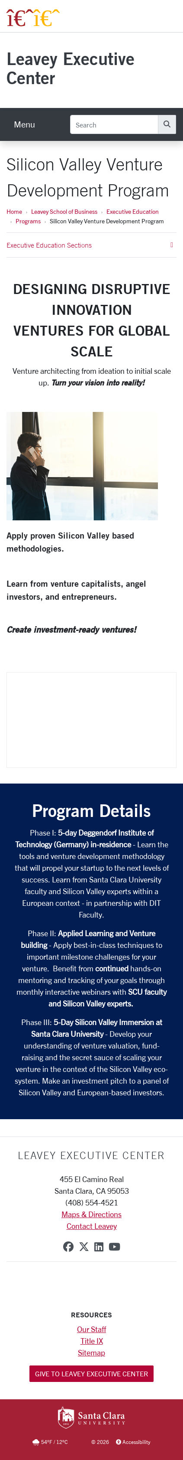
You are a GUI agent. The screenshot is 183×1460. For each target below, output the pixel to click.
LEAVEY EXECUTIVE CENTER (91, 1155)
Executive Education (132, 211)
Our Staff (91, 1329)
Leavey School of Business (64, 211)
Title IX (91, 1340)
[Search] (114, 124)
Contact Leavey (92, 1226)
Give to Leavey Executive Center (91, 1373)
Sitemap (91, 1352)
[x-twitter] (84, 1247)
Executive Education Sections (89, 245)
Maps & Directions (91, 1214)
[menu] (24, 124)
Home (14, 211)
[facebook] (68, 1247)
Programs (28, 221)
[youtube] (114, 1247)
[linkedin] (98, 1247)
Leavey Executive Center (70, 68)
